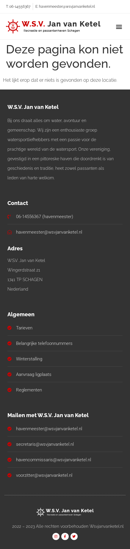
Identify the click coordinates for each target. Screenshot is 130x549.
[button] (119, 26)
